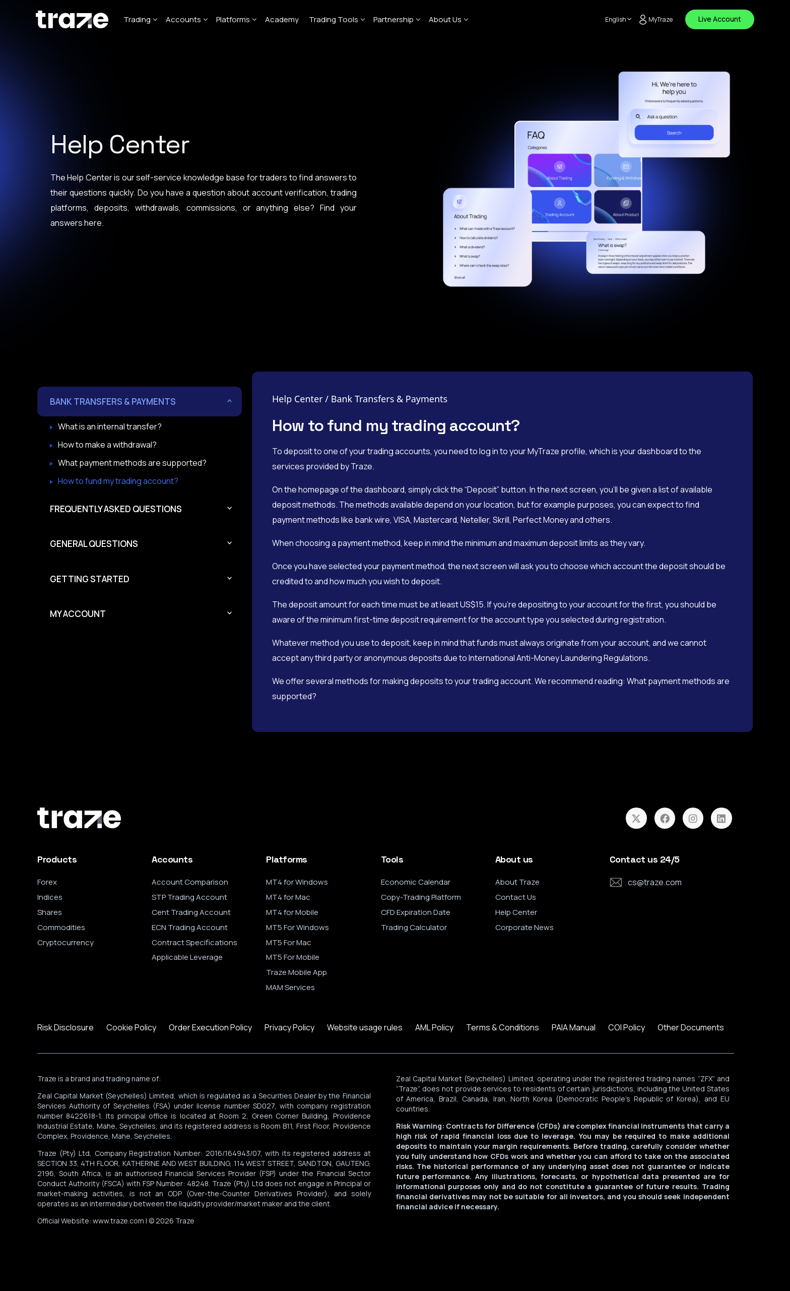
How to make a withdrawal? (107, 445)
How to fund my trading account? (118, 481)
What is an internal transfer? (110, 427)
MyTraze (655, 19)
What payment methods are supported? (132, 463)
